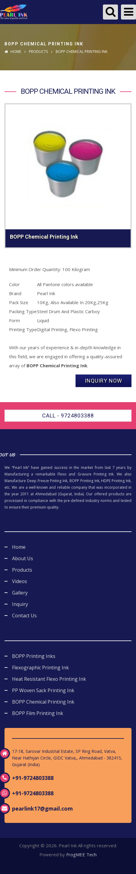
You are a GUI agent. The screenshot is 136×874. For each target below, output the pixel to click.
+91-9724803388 (33, 777)
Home (13, 51)
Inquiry (20, 604)
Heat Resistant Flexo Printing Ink (49, 679)
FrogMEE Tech (81, 854)
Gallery (20, 592)
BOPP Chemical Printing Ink (43, 701)
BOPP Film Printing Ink (37, 713)
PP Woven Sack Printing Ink (43, 690)
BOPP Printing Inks (33, 656)
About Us (22, 558)
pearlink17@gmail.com (42, 808)
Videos (19, 581)
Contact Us (24, 615)
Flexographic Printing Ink (40, 667)
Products (38, 51)
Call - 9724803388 (68, 415)
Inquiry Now (103, 380)
